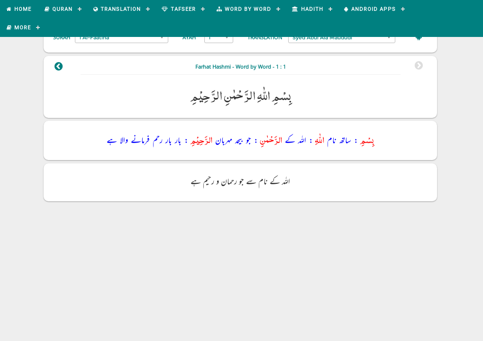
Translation (264, 37)
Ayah (189, 37)
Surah (61, 37)
